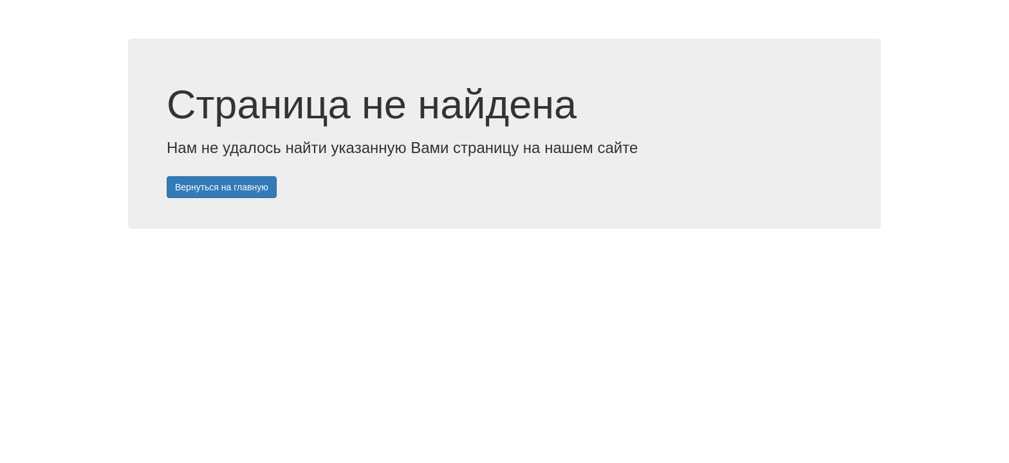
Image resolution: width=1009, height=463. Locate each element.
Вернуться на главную (221, 187)
